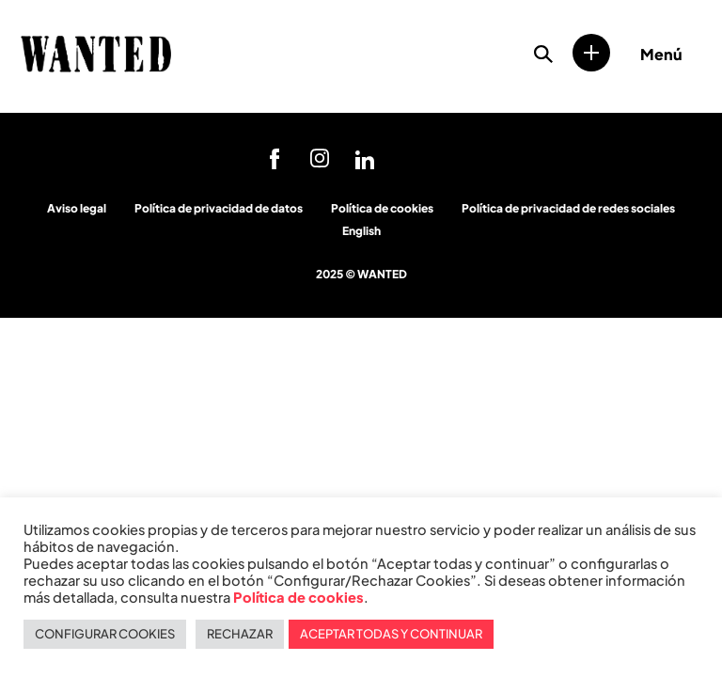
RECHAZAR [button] (240, 633)
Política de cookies (382, 208)
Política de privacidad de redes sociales (568, 208)
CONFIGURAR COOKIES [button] (105, 633)
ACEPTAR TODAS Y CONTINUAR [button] (391, 633)
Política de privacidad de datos (218, 208)
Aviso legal (76, 208)
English (361, 231)
